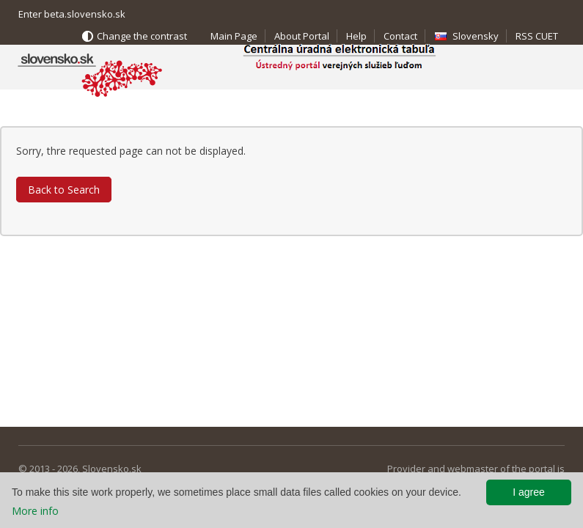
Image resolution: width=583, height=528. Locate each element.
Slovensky (475, 36)
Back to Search (64, 190)
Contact (400, 36)
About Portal (301, 36)
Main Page (233, 36)
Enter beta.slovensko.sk (71, 14)
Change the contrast (142, 36)
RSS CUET (537, 36)
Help (356, 36)
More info (35, 511)
